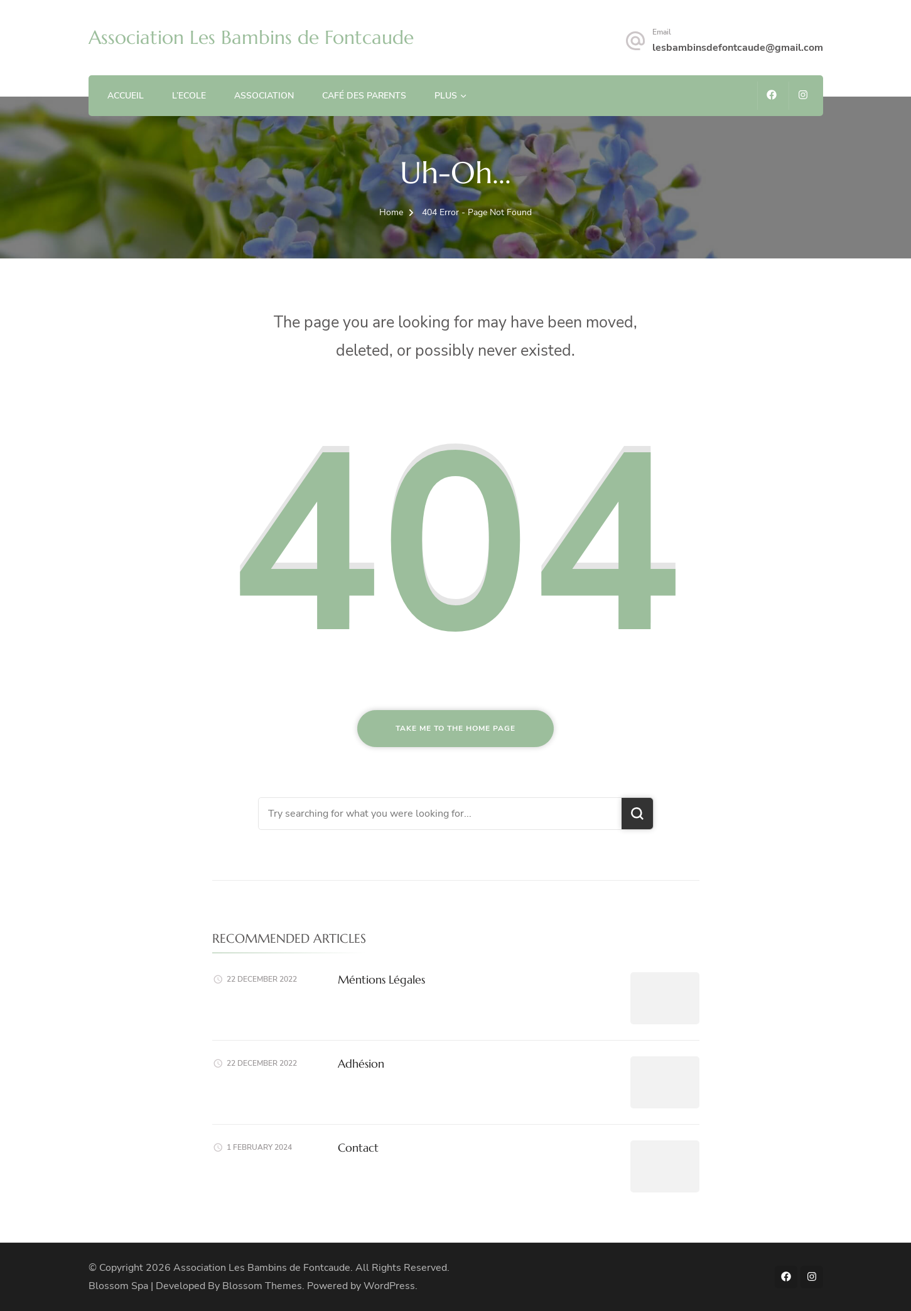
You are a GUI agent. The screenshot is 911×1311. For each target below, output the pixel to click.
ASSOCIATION (264, 96)
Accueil (125, 96)
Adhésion (361, 1063)
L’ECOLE (189, 96)
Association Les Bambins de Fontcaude (251, 37)
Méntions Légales (381, 979)
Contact (358, 1147)
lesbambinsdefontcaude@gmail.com (737, 48)
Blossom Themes (262, 1286)
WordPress (389, 1286)
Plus (445, 96)
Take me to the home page (455, 728)
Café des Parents (364, 96)
